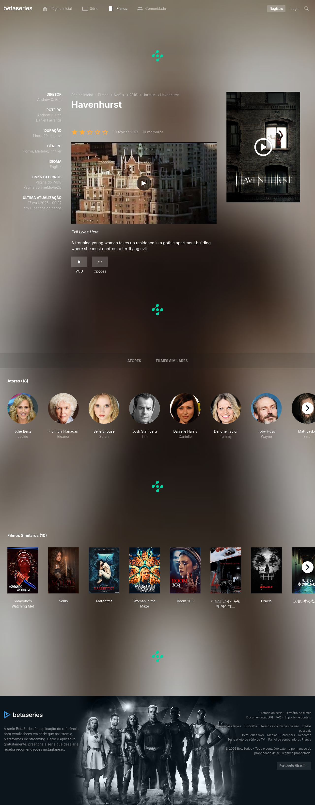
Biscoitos (250, 726)
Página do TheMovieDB (42, 187)
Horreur (148, 95)
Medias (272, 735)
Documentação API (259, 717)
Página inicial (82, 95)
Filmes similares (172, 361)
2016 (133, 95)
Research (304, 735)
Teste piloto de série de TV (246, 739)
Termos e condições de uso (279, 726)
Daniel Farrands (49, 120)
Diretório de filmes (298, 713)
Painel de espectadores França (289, 739)
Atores (134, 361)
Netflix (119, 95)
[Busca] (306, 8)
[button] (22, 416)
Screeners (288, 735)
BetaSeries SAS (253, 735)
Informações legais (228, 726)
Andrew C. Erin (49, 99)
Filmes (103, 95)
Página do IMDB (49, 182)
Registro (276, 8)
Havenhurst (169, 95)
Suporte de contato (297, 717)
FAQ (278, 717)
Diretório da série (270, 713)
